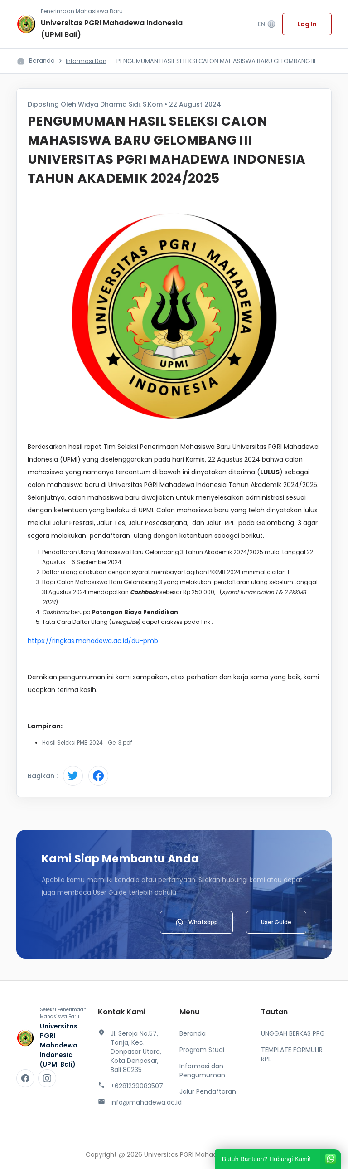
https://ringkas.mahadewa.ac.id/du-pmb (93, 640)
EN (267, 24)
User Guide (276, 922)
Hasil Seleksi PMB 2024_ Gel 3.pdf (87, 742)
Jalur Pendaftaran (207, 1091)
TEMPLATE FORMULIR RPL (292, 1054)
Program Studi (201, 1049)
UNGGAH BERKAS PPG (293, 1033)
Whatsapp (196, 922)
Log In (307, 24)
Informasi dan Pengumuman (202, 1071)
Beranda (42, 60)
